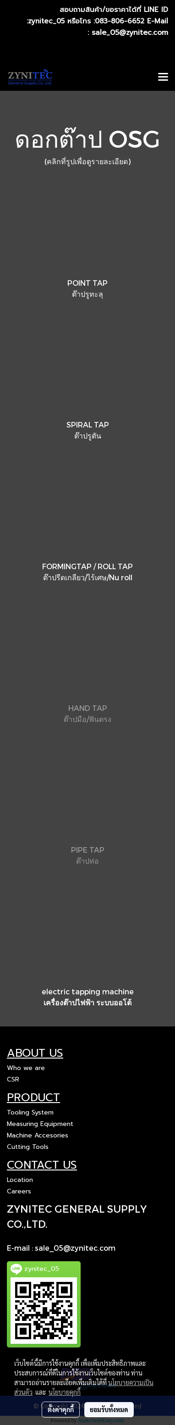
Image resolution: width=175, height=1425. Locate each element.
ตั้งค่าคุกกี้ (61, 1409)
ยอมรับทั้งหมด (109, 1409)
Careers (19, 1191)
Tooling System (30, 1112)
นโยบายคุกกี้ (65, 1392)
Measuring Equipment (40, 1124)
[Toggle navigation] (163, 77)
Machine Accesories (37, 1135)
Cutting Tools (28, 1147)
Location (20, 1180)
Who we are (26, 1068)
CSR (13, 1079)
